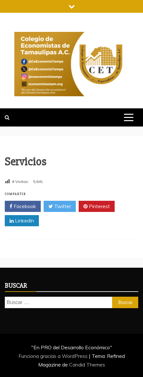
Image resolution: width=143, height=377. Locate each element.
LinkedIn (22, 220)
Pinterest (96, 206)
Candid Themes (87, 364)
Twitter (59, 206)
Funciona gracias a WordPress (53, 356)
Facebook (23, 206)
